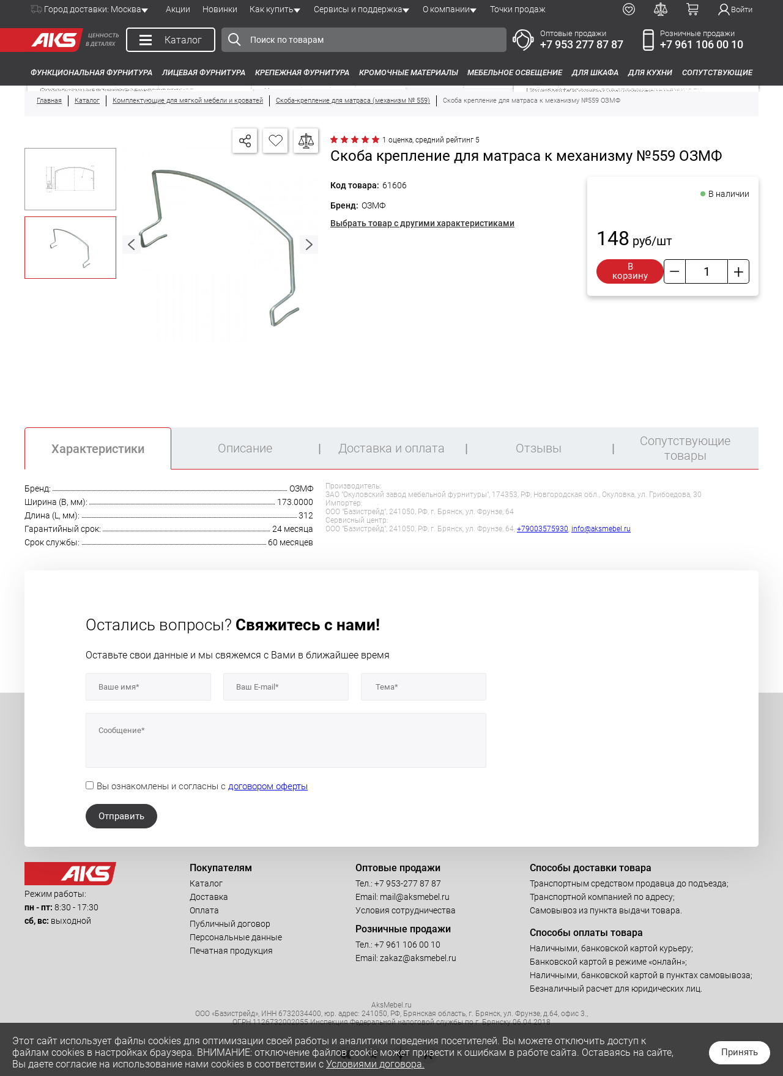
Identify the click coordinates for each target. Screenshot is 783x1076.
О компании (446, 9)
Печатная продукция (231, 951)
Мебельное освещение (514, 72)
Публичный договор (230, 924)
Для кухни (650, 72)
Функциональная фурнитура (91, 72)
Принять (739, 1052)
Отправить (121, 816)
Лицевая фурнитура (203, 72)
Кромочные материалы (408, 72)
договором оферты (268, 786)
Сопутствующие (717, 72)
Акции (178, 9)
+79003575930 (542, 529)
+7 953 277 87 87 (581, 44)
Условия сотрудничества (405, 910)
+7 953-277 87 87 (407, 883)
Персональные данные (236, 937)
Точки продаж (518, 9)
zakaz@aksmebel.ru (418, 958)
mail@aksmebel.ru (415, 897)
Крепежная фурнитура (302, 72)
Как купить (272, 9)
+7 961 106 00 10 (701, 44)
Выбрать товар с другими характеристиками (422, 223)
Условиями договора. (375, 1064)
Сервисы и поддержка (358, 9)
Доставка (209, 897)
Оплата (204, 910)
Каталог (206, 883)
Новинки (219, 9)
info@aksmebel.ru (601, 529)
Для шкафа (595, 72)
